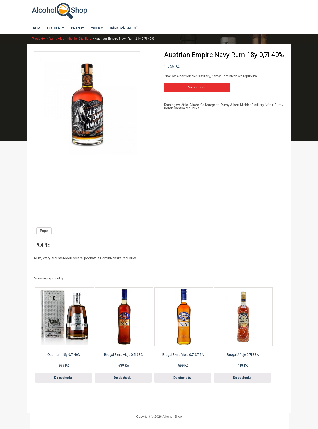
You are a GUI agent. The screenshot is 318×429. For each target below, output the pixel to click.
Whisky (97, 28)
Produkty (38, 38)
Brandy (77, 28)
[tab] (44, 230)
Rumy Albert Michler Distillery (70, 38)
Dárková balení (123, 28)
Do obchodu (197, 87)
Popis (44, 231)
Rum (36, 28)
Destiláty (55, 28)
